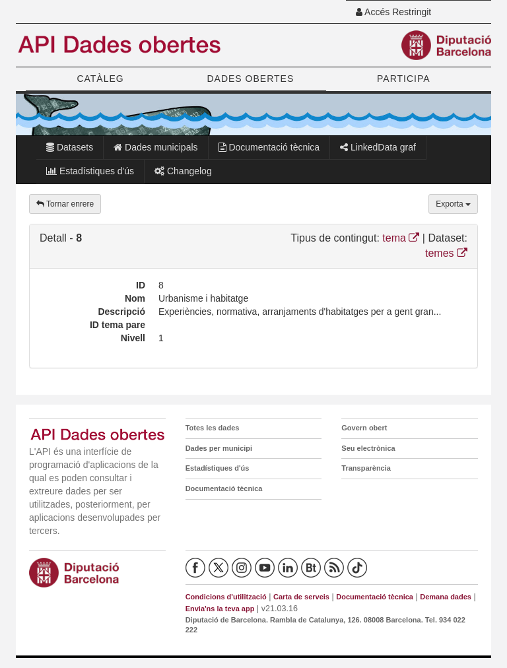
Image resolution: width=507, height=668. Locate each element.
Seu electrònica (368, 448)
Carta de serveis (301, 597)
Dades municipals (155, 147)
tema (400, 238)
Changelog (183, 171)
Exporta (453, 204)
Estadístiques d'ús (90, 171)
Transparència (366, 468)
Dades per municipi (219, 448)
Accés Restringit (393, 12)
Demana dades (445, 597)
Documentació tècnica (269, 147)
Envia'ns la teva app (220, 609)
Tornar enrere (65, 204)
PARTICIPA (403, 78)
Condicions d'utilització (226, 597)
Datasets (69, 147)
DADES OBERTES (250, 78)
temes (446, 253)
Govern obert (364, 428)
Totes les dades (213, 428)
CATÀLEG (100, 78)
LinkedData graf (378, 147)
